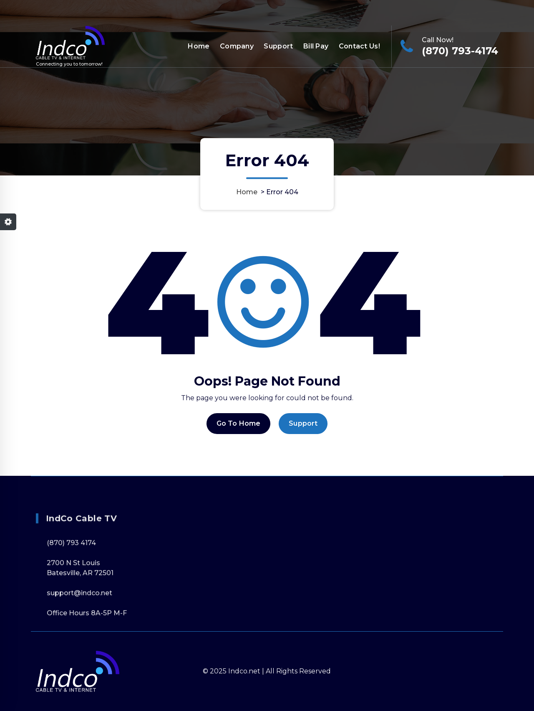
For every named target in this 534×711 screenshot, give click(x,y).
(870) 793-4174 (460, 51)
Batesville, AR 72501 (80, 616)
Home (198, 46)
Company (237, 46)
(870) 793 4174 (71, 585)
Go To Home (239, 432)
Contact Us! (359, 46)
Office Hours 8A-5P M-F (458, 11)
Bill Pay (315, 46)
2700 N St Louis (73, 605)
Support (278, 46)
